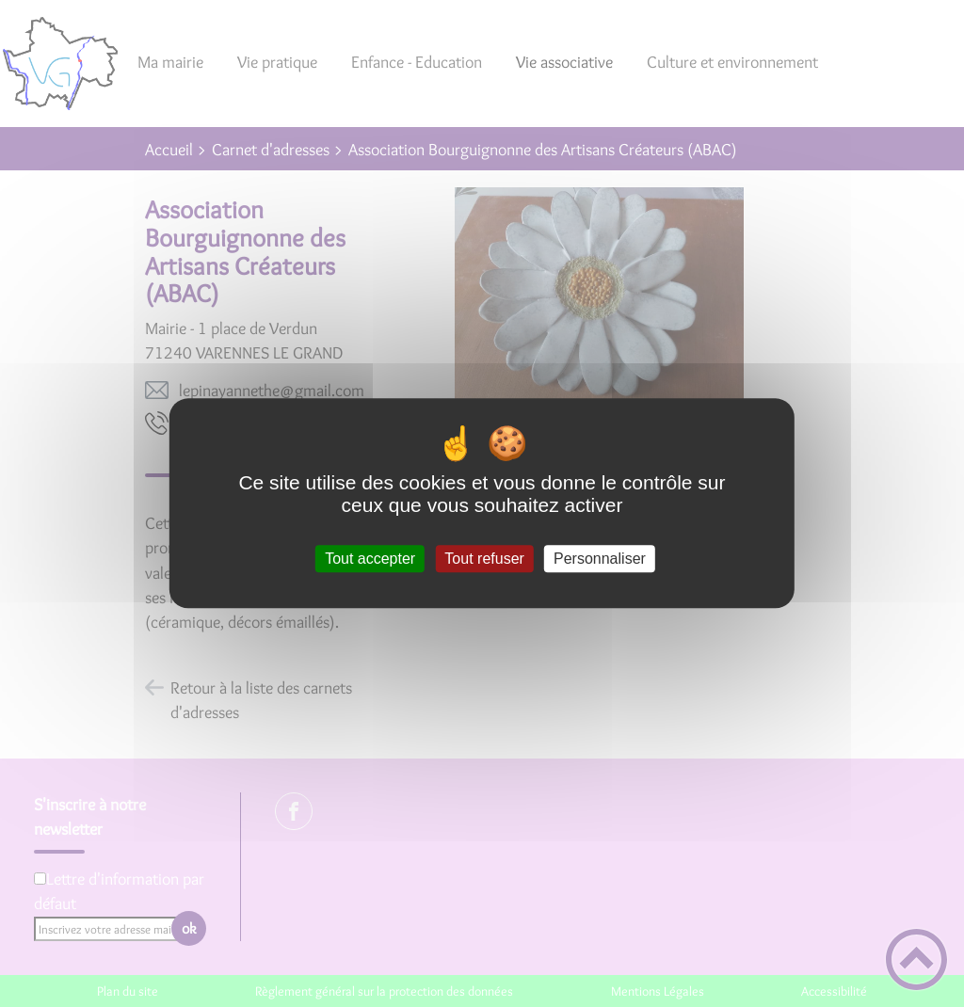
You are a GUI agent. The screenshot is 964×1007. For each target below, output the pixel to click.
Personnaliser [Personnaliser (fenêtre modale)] (600, 559)
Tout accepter (370, 559)
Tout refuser (483, 559)
